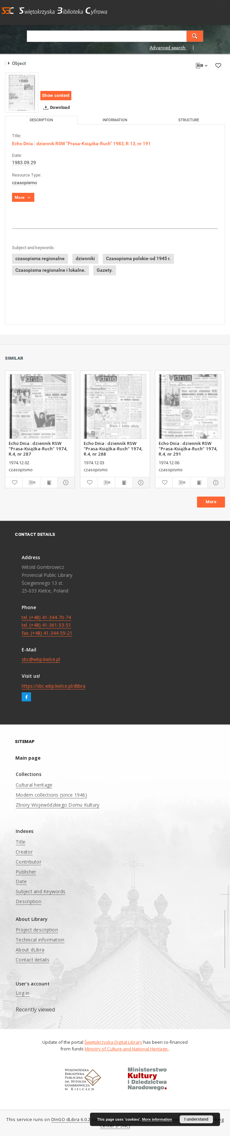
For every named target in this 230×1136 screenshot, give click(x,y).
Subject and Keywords (40, 891)
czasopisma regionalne (40, 258)
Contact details (32, 959)
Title (20, 842)
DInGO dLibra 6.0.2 (71, 1119)
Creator (24, 852)
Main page (28, 758)
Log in (23, 993)
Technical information (40, 940)
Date (21, 881)
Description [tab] (41, 120)
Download (55, 107)
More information (157, 1119)
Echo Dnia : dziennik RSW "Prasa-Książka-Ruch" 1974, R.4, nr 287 (38, 448)
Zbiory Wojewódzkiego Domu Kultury (57, 805)
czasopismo (24, 182)
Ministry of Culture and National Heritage (127, 1049)
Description (28, 901)
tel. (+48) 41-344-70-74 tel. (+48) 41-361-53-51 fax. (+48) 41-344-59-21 (47, 625)
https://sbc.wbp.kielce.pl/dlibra (53, 686)
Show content (56, 95)
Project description (37, 930)
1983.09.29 (24, 162)
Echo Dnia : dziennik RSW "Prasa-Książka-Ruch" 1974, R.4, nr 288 (113, 448)
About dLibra (30, 950)
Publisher (26, 872)
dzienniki (85, 258)
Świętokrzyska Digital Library (113, 1042)
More (211, 501)
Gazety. (105, 270)
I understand (196, 1119)
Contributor (28, 862)
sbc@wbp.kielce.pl (41, 659)
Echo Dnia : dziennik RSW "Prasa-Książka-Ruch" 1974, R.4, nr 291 (188, 448)
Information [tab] (115, 120)
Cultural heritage (34, 785)
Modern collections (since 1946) (51, 795)
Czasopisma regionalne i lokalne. (50, 270)
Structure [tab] (188, 120)
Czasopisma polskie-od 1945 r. (138, 258)
